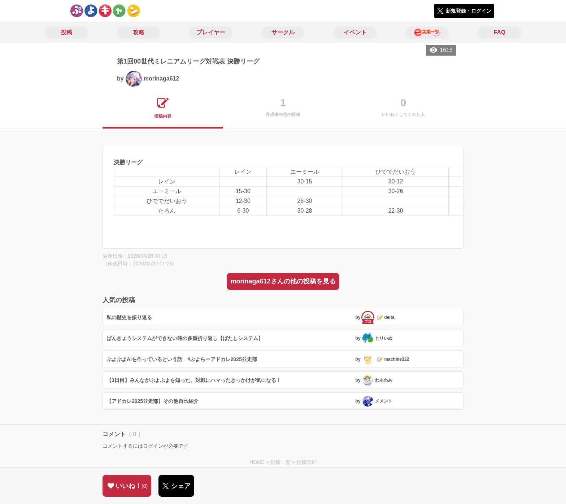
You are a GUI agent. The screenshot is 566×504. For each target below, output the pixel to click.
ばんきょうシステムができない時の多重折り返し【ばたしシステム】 (184, 338)
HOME (257, 462)
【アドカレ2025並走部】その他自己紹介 (152, 401)
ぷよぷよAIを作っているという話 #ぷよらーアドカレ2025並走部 (181, 359)
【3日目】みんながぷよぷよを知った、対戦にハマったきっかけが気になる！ (193, 380)
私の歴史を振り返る (129, 317)
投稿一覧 (280, 462)
